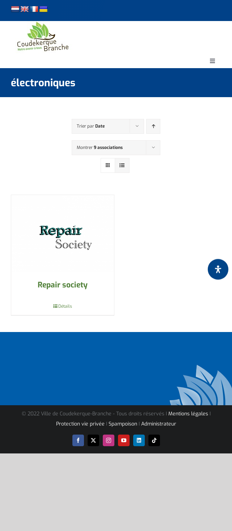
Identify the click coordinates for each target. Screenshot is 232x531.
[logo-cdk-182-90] (42, 24)
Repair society (63, 285)
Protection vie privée (80, 423)
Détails (65, 306)
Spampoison (123, 423)
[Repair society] (62, 233)
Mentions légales (188, 413)
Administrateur (158, 423)
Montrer (100, 147)
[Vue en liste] (122, 165)
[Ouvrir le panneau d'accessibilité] (218, 269)
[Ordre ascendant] (153, 126)
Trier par (91, 126)
